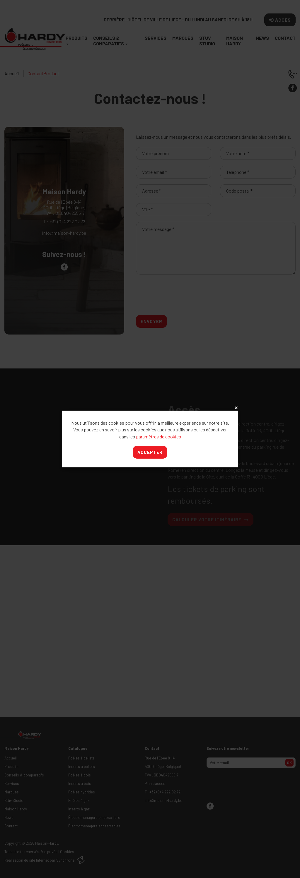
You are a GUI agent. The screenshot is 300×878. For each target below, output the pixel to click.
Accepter (150, 452)
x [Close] (235, 408)
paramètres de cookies (158, 436)
